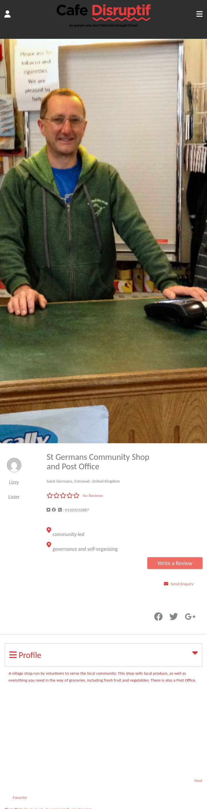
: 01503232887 (73, 509)
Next (198, 780)
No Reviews (93, 495)
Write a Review (174, 563)
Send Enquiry (182, 583)
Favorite (165, 607)
